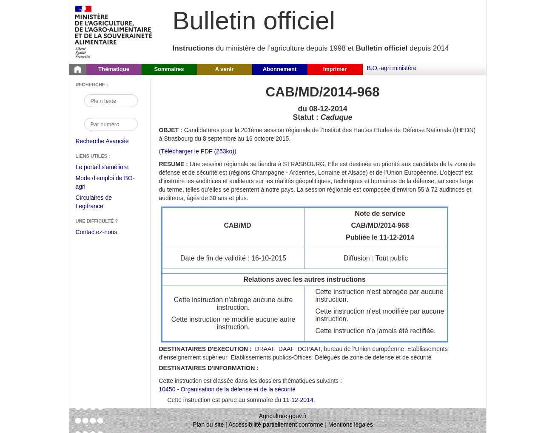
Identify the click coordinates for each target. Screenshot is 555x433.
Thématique (113, 69)
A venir (224, 69)
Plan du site (208, 424)
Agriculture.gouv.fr (283, 416)
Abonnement (279, 69)
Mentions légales (350, 424)
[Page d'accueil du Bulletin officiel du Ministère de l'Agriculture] (77, 69)
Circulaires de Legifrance (100, 203)
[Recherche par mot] (111, 100)
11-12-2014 (298, 399)
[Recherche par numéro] (111, 124)
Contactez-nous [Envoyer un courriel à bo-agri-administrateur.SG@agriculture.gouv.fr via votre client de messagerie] (96, 232)
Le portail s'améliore (109, 167)
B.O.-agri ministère (392, 68)
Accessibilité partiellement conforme (275, 424)
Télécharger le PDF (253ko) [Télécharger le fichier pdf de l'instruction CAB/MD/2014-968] (197, 151)
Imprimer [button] (335, 69)
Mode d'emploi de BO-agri (105, 183)
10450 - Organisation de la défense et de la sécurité (227, 389)
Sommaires (169, 69)
